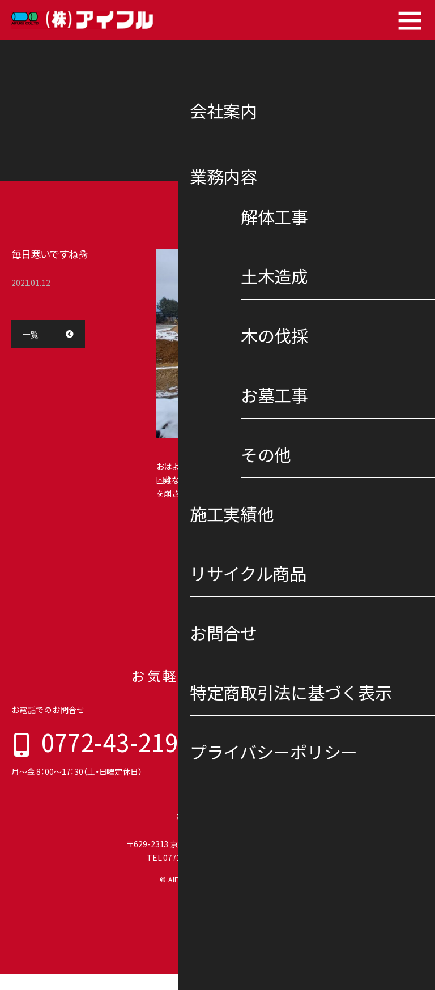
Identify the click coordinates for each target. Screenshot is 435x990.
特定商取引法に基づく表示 (285, 785)
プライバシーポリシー (376, 785)
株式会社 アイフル (217, 832)
